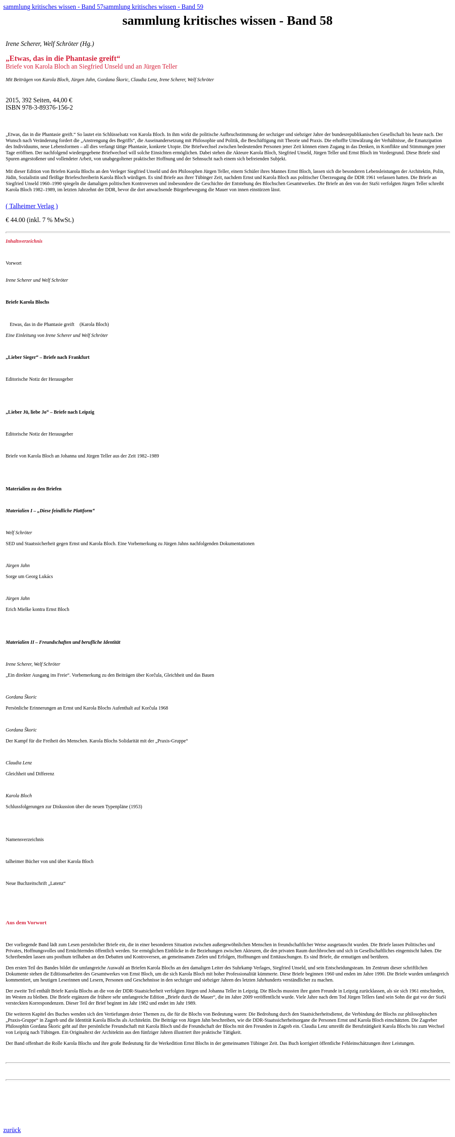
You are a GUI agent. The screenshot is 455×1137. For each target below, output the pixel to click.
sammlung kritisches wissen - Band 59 (153, 6)
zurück (12, 1129)
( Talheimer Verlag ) (32, 206)
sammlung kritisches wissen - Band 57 (53, 6)
